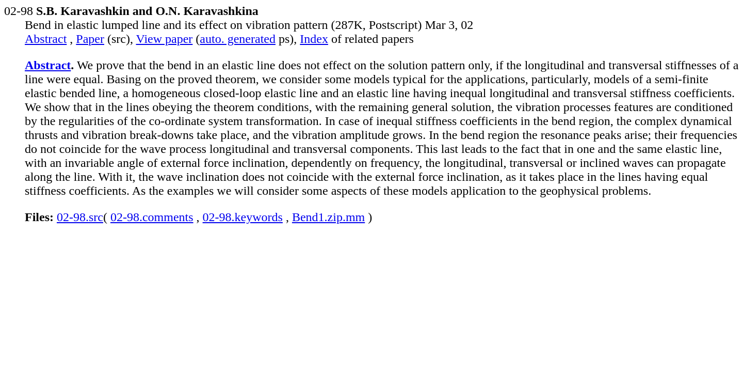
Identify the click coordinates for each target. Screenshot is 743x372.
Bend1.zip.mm (328, 217)
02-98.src (80, 217)
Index (314, 38)
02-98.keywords (243, 217)
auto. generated (238, 38)
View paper (164, 38)
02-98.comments (151, 217)
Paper (90, 38)
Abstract (46, 38)
